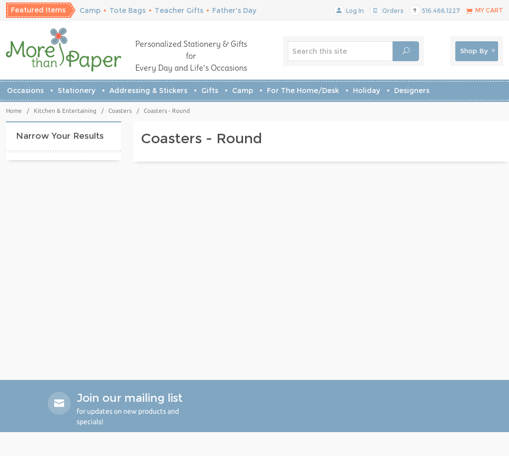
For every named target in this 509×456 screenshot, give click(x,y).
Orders (387, 10)
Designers (411, 90)
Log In (349, 10)
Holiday (366, 90)
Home (14, 110)
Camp (90, 10)
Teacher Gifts (179, 10)
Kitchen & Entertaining (65, 110)
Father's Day (234, 10)
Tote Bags (127, 10)
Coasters (120, 110)
